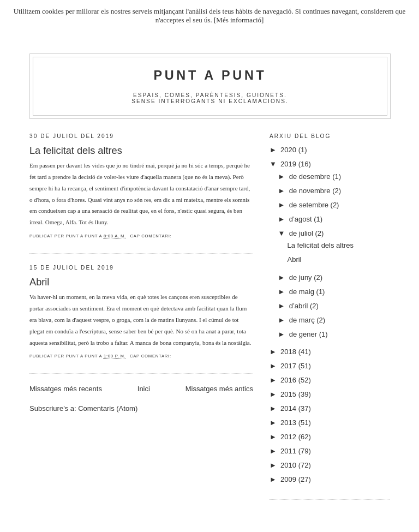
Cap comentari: (150, 236)
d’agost (301, 219)
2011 (289, 451)
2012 (289, 437)
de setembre (310, 205)
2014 (289, 408)
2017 (289, 366)
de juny (301, 277)
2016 (289, 380)
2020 (289, 150)
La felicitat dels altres (75, 150)
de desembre (311, 176)
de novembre (311, 191)
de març (303, 320)
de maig (302, 292)
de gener (304, 334)
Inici (143, 389)
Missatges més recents (65, 389)
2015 (289, 394)
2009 (289, 479)
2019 (289, 164)
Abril (39, 282)
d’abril (299, 306)
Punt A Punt (210, 75)
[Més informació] (239, 20)
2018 (289, 352)
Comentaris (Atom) (107, 408)
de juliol (302, 233)
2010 (289, 465)
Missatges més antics (219, 389)
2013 (289, 423)
